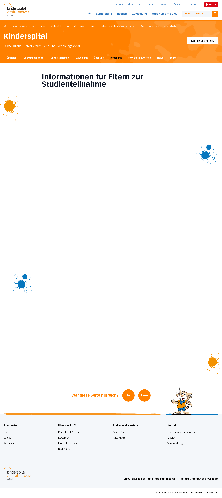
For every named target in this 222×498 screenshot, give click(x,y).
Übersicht (12, 58)
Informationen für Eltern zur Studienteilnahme (159, 26)
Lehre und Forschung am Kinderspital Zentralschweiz (112, 26)
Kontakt (194, 4)
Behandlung (104, 14)
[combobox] (197, 14)
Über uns (150, 4)
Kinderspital (56, 26)
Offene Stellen (178, 4)
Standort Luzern (38, 26)
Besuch (122, 14)
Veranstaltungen (176, 443)
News (163, 4)
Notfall (211, 4)
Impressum (212, 492)
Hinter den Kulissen (68, 443)
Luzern (7, 432)
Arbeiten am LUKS (164, 14)
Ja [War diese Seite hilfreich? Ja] (128, 395)
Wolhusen (9, 443)
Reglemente (64, 448)
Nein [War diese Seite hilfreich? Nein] (144, 395)
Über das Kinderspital (75, 26)
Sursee (7, 437)
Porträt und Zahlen (68, 432)
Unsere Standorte (19, 26)
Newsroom (64, 437)
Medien (171, 437)
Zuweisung (139, 14)
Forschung (116, 58)
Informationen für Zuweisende (183, 432)
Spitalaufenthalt (60, 58)
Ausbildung (119, 437)
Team (173, 58)
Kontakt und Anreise (202, 41)
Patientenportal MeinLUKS (128, 4)
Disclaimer (196, 492)
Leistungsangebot (34, 58)
